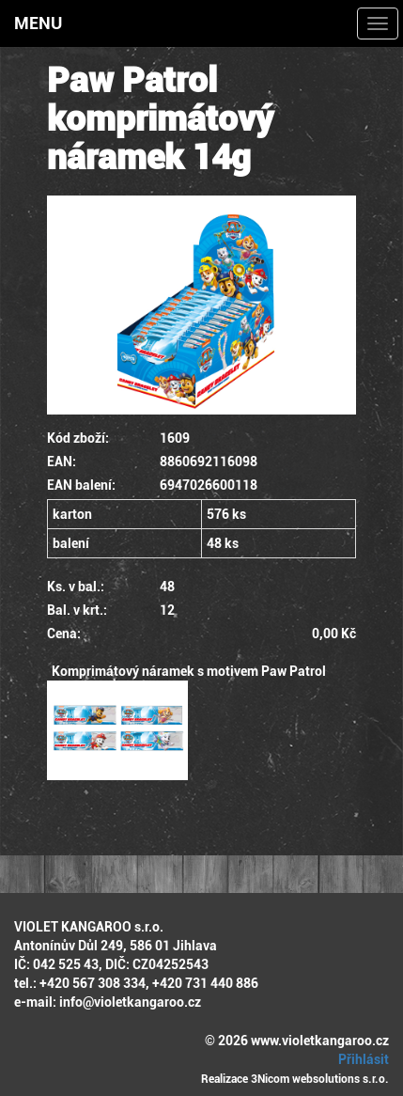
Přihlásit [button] (361, 1059)
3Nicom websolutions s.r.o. (320, 1079)
